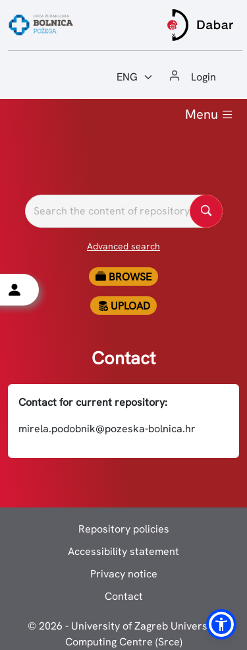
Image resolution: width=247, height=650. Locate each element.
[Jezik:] (135, 77)
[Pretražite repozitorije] (124, 211)
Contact (124, 596)
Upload (123, 306)
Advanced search (123, 246)
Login (203, 77)
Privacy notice (123, 574)
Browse (123, 277)
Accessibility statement (123, 551)
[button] (221, 624)
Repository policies (123, 529)
